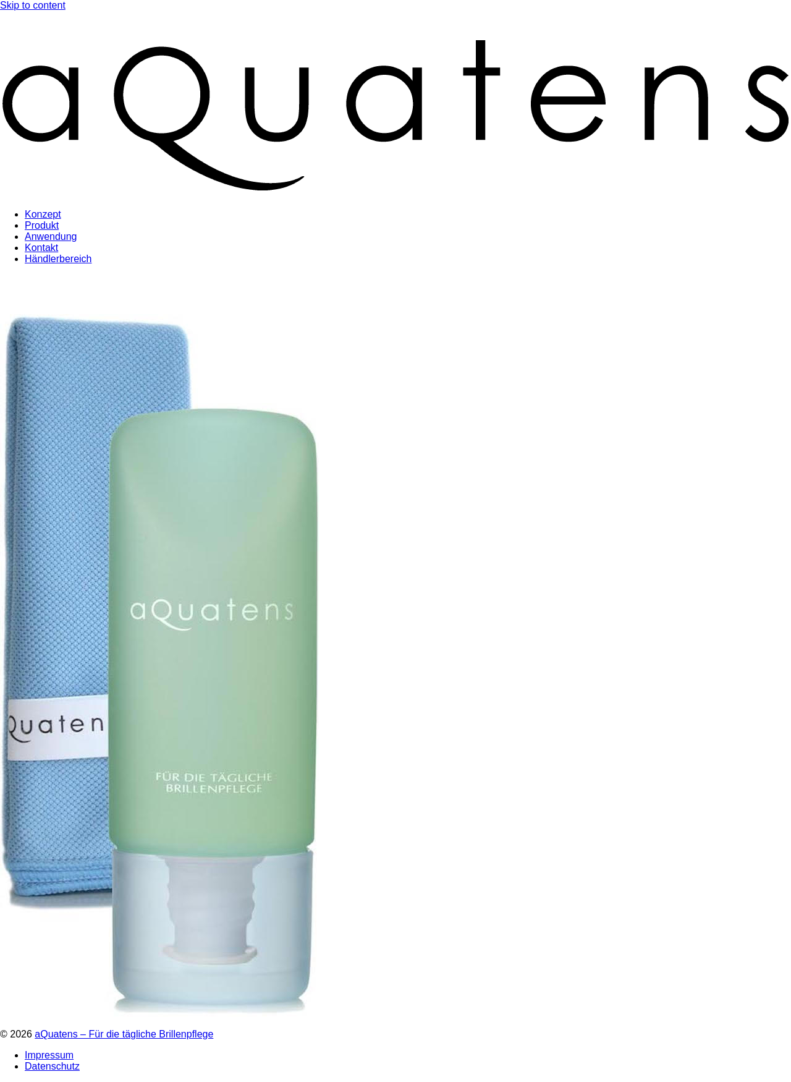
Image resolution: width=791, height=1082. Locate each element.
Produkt (42, 225)
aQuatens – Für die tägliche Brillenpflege (124, 1034)
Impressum (49, 1055)
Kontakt (41, 247)
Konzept (43, 214)
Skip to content (33, 5)
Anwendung (51, 236)
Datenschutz (52, 1066)
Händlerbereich (58, 258)
